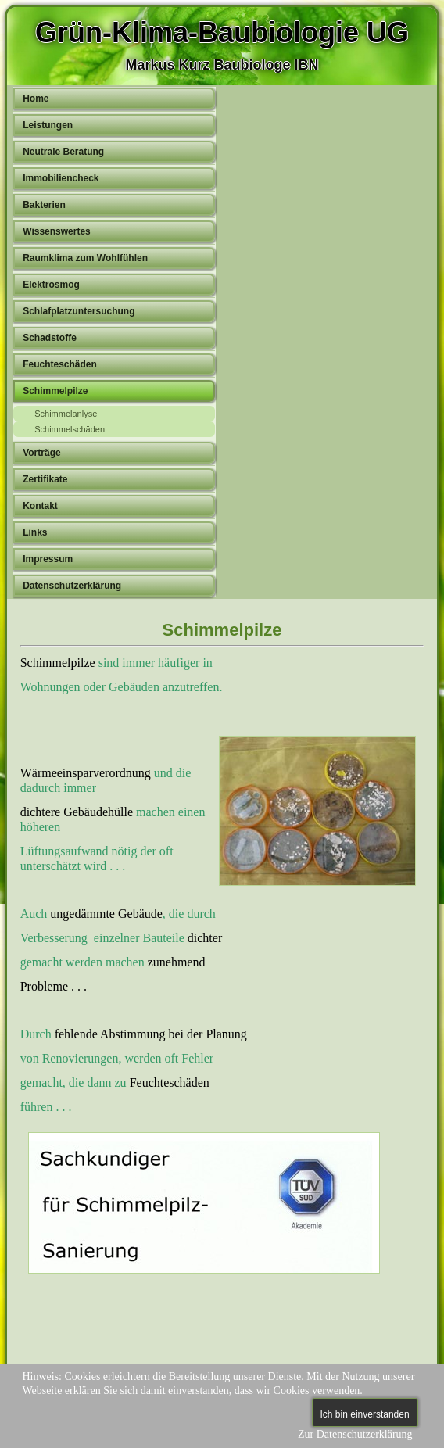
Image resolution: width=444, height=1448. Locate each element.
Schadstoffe (50, 337)
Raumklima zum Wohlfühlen (85, 258)
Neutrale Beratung (63, 151)
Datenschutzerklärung (72, 585)
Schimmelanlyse (65, 413)
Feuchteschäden (60, 364)
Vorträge (41, 452)
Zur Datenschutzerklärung (355, 1434)
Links (35, 532)
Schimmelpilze (55, 390)
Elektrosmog (51, 284)
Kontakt (40, 505)
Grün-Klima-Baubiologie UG (222, 32)
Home (35, 98)
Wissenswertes (57, 231)
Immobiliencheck (60, 178)
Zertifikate (45, 479)
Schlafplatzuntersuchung (78, 311)
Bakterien (44, 204)
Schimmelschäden (69, 429)
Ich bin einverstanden (365, 1414)
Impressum (48, 559)
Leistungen (48, 125)
